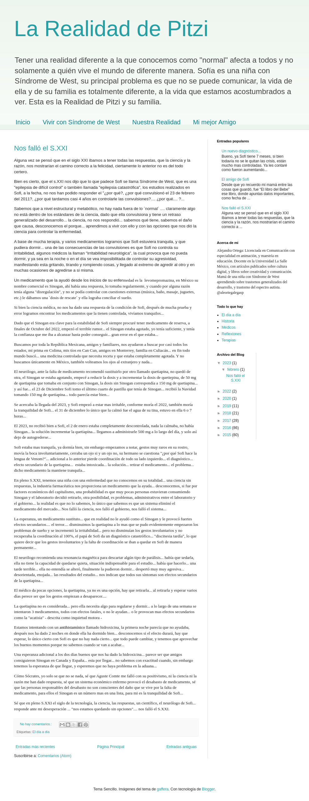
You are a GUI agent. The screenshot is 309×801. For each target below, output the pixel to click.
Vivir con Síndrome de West (81, 122)
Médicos (229, 327)
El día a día (41, 732)
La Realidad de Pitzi (111, 29)
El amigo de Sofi (235, 179)
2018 (227, 413)
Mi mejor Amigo (214, 122)
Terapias (229, 340)
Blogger (208, 789)
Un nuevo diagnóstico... (241, 151)
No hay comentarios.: (36, 724)
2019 (227, 406)
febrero (233, 369)
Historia (228, 321)
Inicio (23, 122)
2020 (227, 398)
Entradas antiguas (181, 747)
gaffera (162, 789)
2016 (227, 428)
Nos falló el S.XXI (40, 148)
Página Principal (110, 747)
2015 (227, 435)
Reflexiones (231, 334)
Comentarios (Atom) (54, 756)
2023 (227, 363)
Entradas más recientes (35, 747)
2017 (227, 420)
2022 (227, 391)
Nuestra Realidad (156, 122)
